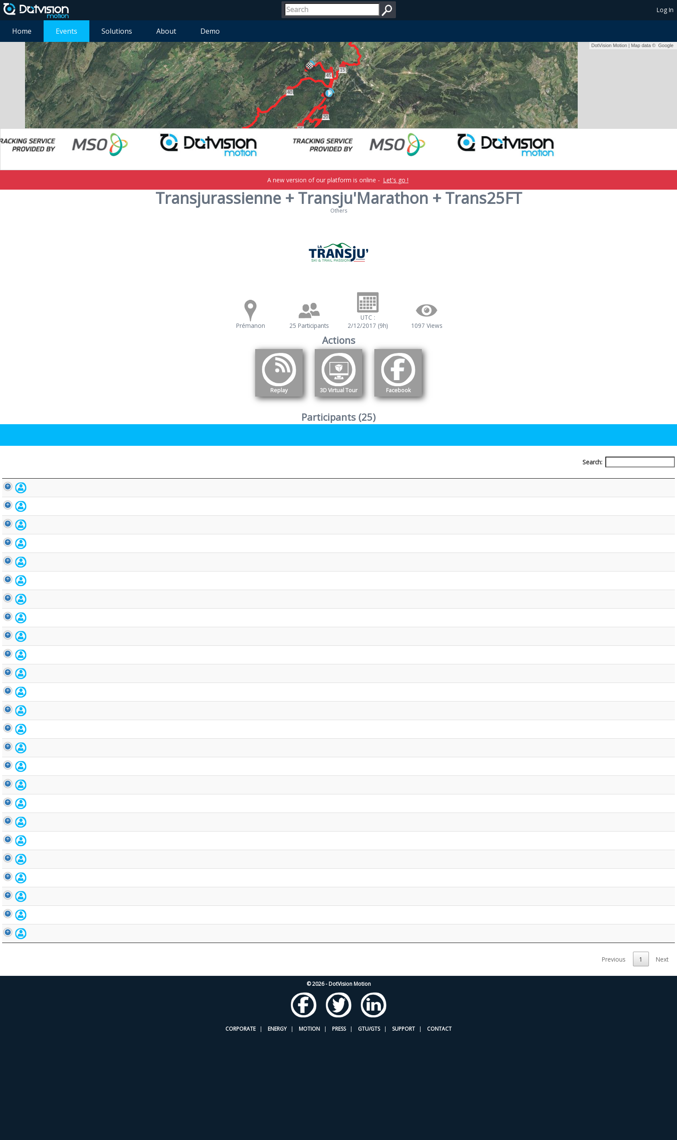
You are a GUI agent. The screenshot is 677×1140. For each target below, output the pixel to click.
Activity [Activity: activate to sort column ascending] (540, 478)
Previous (614, 1062)
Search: (628, 462)
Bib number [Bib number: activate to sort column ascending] (272, 478)
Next (662, 1062)
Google (666, 45)
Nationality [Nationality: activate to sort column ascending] (390, 478)
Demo (210, 31)
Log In (665, 10)
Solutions (116, 31)
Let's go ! (395, 180)
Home (22, 31)
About (166, 31)
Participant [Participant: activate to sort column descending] (74, 478)
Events (66, 31)
